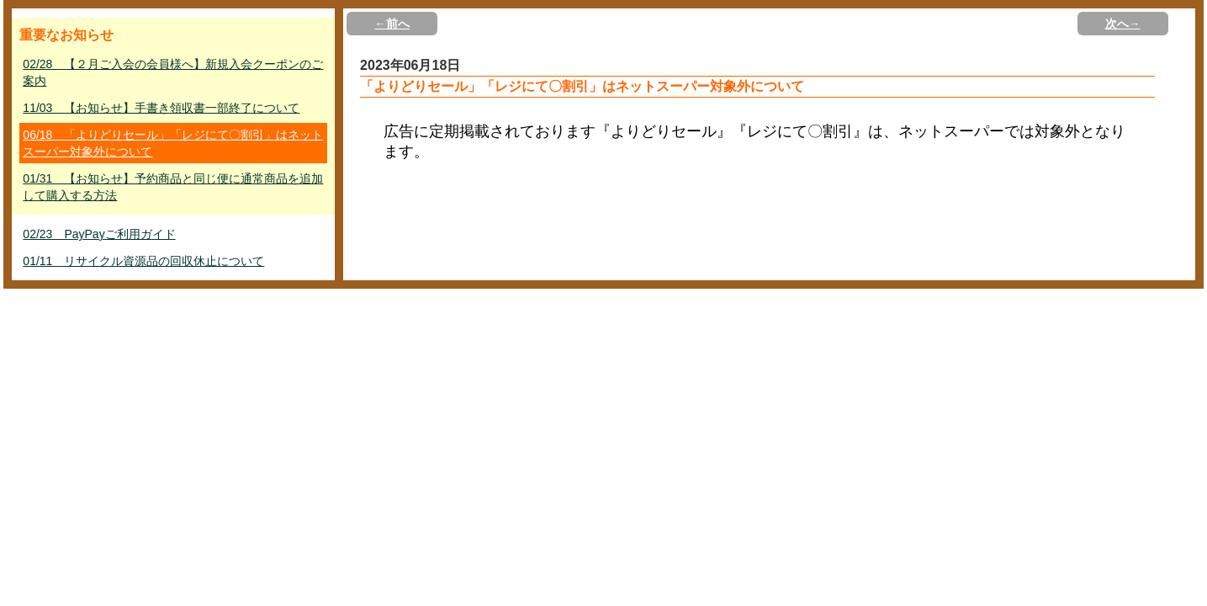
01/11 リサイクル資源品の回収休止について (143, 261)
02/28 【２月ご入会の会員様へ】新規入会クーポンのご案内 (173, 72)
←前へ (392, 23)
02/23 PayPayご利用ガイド (99, 234)
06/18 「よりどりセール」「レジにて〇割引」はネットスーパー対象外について (173, 143)
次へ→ (1123, 23)
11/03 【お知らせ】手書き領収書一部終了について (161, 107)
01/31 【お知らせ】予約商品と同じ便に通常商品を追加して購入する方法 (173, 187)
